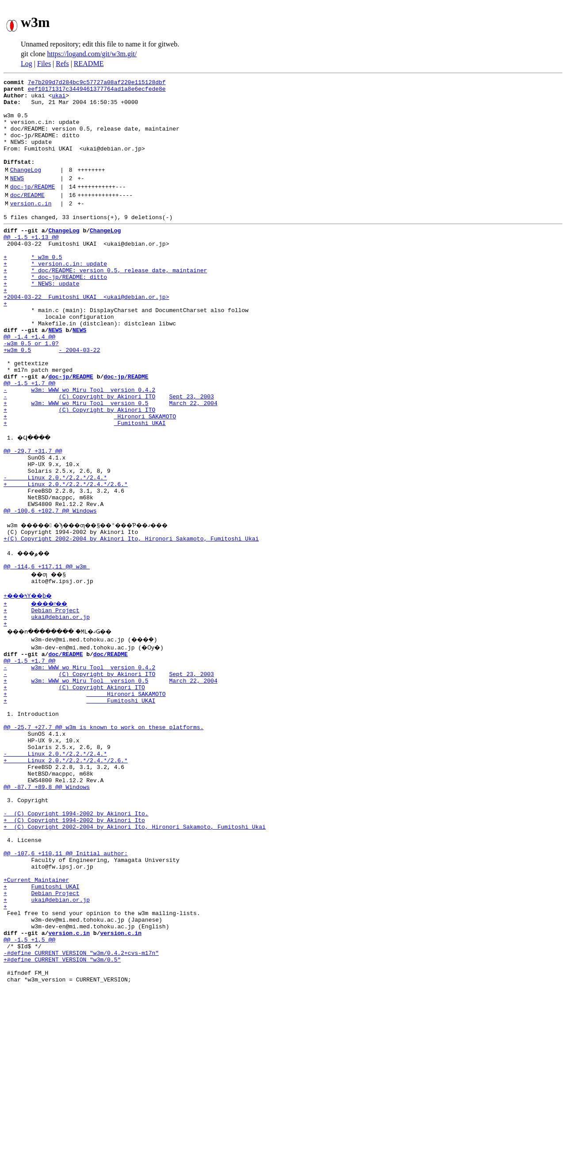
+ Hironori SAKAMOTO (90, 480)
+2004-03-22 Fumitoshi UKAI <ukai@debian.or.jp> (86, 336)
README (89, 63)
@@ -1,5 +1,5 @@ (29, 1093)
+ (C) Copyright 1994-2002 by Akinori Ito (74, 950)
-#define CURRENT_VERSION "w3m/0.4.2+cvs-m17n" (81, 1109)
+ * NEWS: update (42, 320)
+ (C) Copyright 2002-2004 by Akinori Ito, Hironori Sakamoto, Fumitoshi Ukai (135, 958)
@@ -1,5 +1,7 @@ (29, 440)
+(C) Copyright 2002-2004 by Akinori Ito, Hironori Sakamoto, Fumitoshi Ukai (131, 623)
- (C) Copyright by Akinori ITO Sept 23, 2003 (109, 456)
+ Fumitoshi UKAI (85, 488)
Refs (62, 63)
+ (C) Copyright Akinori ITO (74, 791)
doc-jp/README (32, 208)
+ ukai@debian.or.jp (47, 711)
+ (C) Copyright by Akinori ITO (79, 472)
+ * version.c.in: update (55, 297)
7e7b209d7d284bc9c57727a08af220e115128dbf (97, 83)
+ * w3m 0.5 (33, 289)
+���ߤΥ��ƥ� (31, 687)
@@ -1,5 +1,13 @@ (31, 265)
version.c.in (31, 227)
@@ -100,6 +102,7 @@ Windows (50, 591)
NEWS (17, 198)
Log (26, 63)
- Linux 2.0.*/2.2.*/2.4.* (55, 552)
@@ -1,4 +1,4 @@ (29, 384)
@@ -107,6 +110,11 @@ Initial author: (66, 990)
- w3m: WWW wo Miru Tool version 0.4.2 (79, 448)
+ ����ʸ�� (40, 695)
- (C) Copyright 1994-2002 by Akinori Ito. (76, 942)
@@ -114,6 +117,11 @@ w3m (47, 655)
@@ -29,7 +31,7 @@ (33, 520)
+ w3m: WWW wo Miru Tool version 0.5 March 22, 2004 (111, 464)
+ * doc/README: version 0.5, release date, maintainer (105, 305)
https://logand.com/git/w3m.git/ (92, 54)
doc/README (27, 217)
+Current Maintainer (36, 1022)
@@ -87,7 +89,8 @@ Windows (47, 910)
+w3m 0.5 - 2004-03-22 (52, 400)
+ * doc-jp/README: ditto (55, 313)
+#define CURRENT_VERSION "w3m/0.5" (62, 1117)
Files (44, 63)
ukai (58, 99)
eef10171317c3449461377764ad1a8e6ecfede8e (97, 91)
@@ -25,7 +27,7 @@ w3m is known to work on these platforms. (103, 838)
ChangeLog (25, 188)
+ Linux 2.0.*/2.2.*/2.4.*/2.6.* (66, 560)
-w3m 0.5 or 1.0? (31, 392)
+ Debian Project (42, 703)
